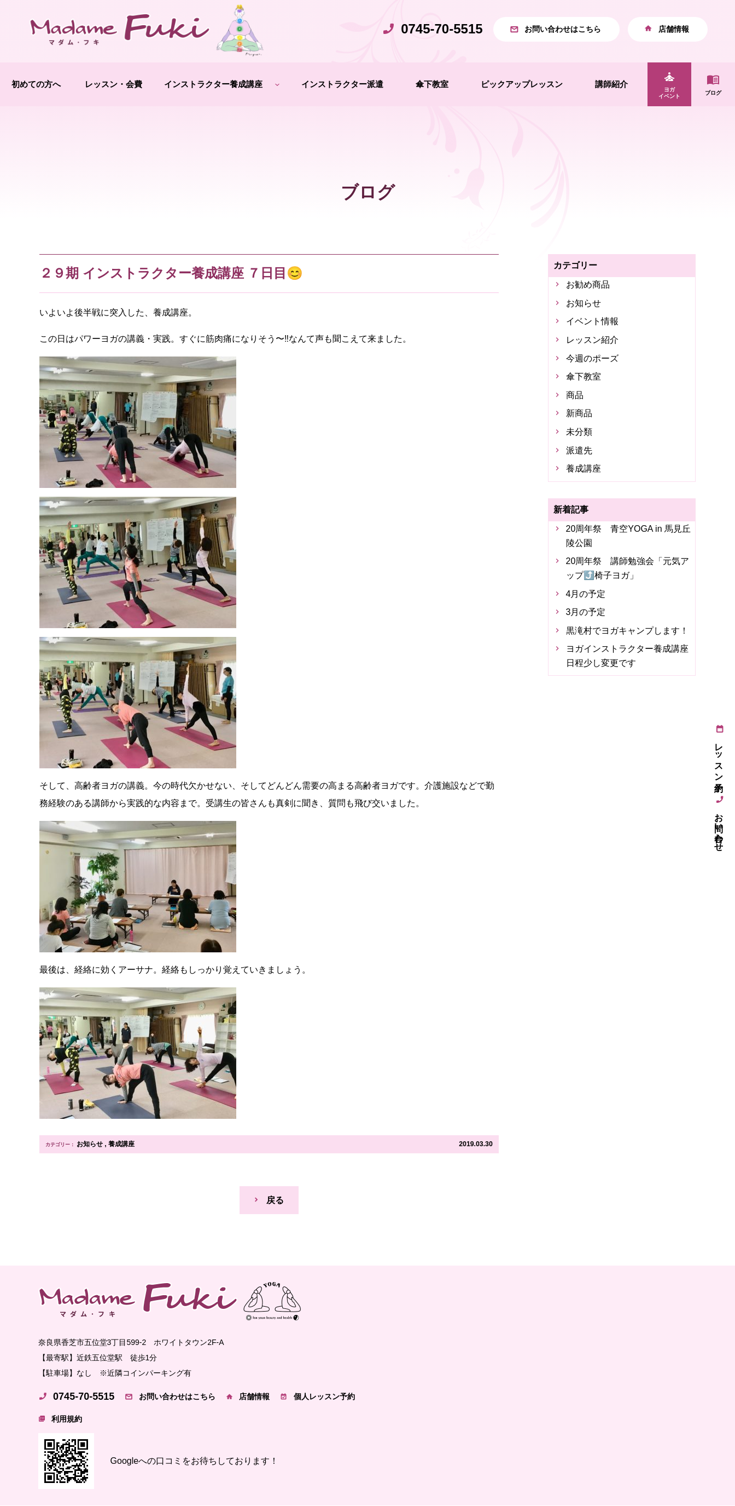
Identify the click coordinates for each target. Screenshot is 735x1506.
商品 (575, 395)
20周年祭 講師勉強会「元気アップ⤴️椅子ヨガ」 (628, 568)
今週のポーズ (592, 358)
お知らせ (90, 1144)
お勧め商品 (588, 285)
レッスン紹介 (592, 339)
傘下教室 (583, 377)
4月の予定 (586, 594)
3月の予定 (586, 612)
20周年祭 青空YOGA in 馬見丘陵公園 (628, 536)
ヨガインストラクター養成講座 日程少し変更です (628, 656)
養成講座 (121, 1144)
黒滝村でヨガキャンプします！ (627, 630)
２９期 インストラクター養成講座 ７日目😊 (171, 273)
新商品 (579, 413)
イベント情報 (592, 321)
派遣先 (579, 450)
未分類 (579, 431)
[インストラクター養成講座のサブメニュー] (277, 84)
